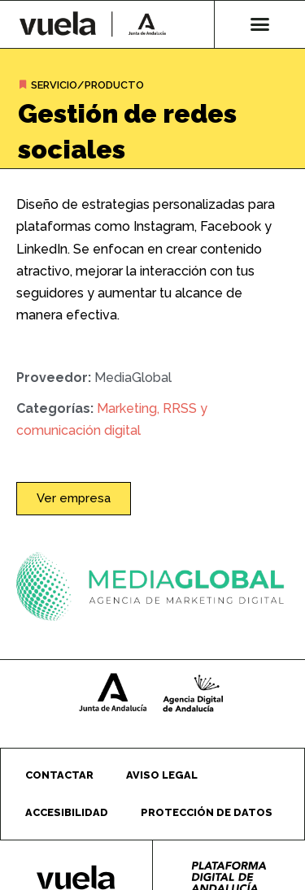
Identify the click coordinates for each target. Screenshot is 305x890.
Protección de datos (206, 812)
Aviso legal (162, 775)
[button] (260, 24)
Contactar (59, 775)
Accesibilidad (66, 812)
